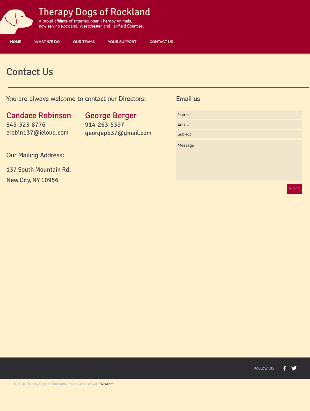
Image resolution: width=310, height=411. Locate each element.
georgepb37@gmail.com (118, 133)
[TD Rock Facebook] (284, 368)
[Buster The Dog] (294, 368)
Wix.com (106, 384)
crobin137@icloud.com (37, 132)
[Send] (294, 189)
